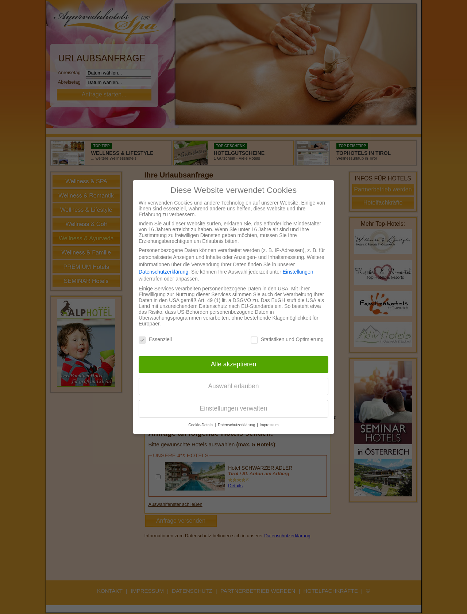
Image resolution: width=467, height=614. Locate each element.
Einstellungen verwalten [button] (233, 408)
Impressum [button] (269, 425)
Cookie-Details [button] (201, 425)
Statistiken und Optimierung (287, 339)
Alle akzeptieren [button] (233, 364)
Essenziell (155, 339)
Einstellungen (298, 272)
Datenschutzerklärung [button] (237, 425)
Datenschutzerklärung (163, 272)
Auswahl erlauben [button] (233, 386)
